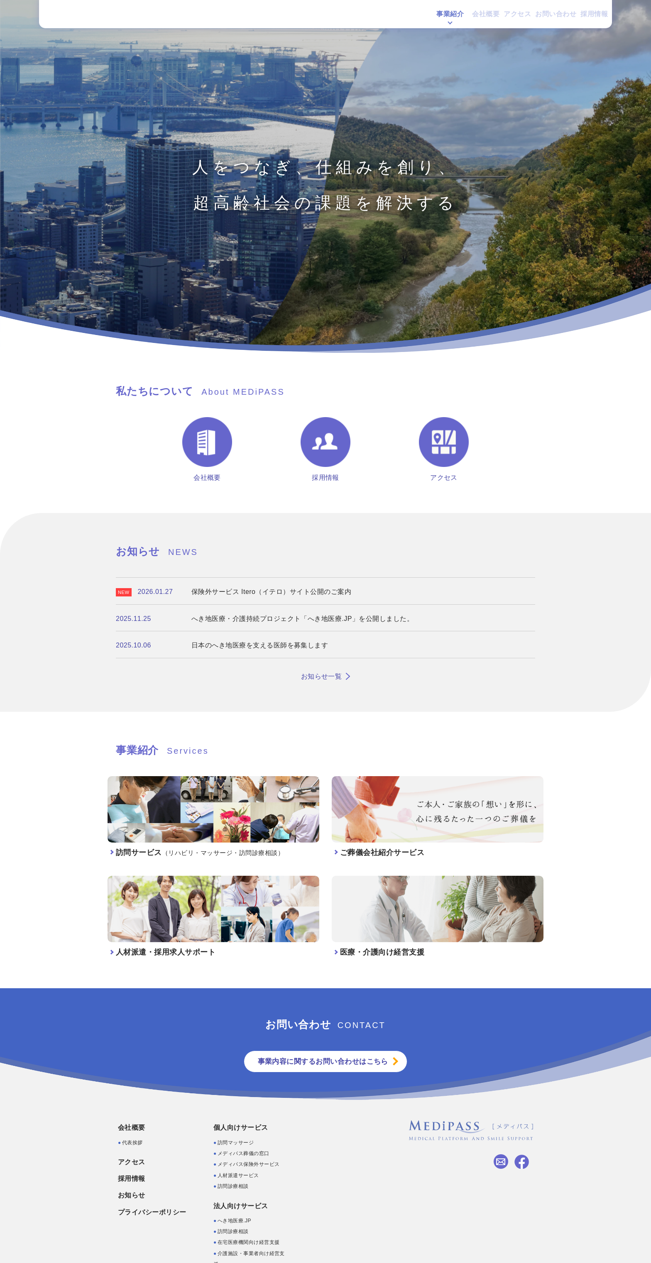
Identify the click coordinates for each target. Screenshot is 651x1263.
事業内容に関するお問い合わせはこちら (322, 1062)
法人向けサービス (240, 1206)
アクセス (491, 17)
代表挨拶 (132, 1143)
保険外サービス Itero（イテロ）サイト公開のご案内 (271, 591)
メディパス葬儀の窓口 (243, 1154)
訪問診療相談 (233, 1187)
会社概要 (451, 17)
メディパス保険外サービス (249, 1165)
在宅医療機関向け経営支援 (249, 1243)
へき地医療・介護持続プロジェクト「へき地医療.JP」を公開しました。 (302, 618)
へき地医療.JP (234, 1221)
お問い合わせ (538, 17)
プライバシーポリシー (152, 1212)
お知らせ (131, 1195)
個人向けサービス (240, 1128)
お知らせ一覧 (321, 676)
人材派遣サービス (238, 1176)
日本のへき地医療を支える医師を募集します (259, 645)
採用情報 (586, 17)
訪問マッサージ (236, 1143)
